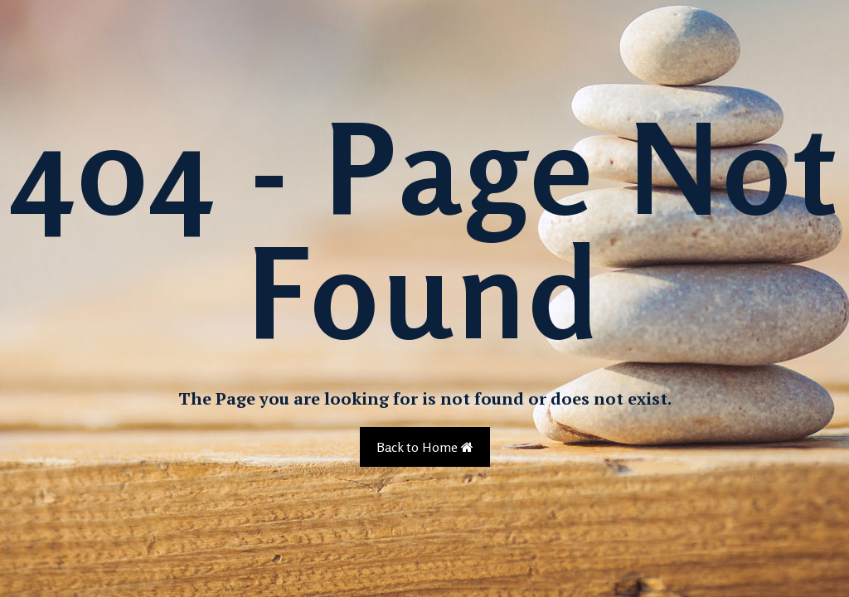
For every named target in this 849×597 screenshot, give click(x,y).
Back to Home (424, 447)
